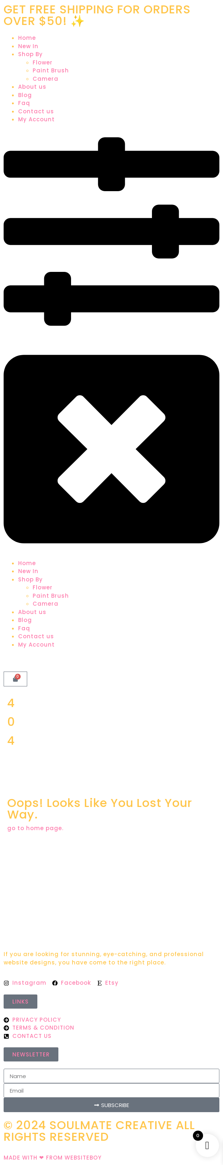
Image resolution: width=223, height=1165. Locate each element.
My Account (36, 119)
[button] (111, 341)
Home (27, 38)
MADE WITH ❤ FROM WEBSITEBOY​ (53, 1157)
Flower (43, 62)
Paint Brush (51, 70)
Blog (25, 95)
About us (32, 87)
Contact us (36, 111)
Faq (24, 103)
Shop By (30, 54)
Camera (45, 79)
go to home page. (35, 828)
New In (28, 46)
